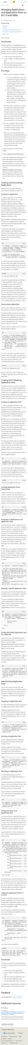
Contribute (3, 1038)
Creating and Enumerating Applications (11, 29)
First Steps (4, 28)
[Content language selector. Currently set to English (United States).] (8, 1029)
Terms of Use (19, 1040)
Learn (2, 5)
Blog (20, 1036)
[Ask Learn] (22, 5)
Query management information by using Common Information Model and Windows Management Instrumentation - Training (13, 1013)
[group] (14, 251)
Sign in (25, 2)
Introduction (5, 26)
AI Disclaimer (4, 1036)
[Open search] (21, 2)
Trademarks (3, 1043)
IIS (7, 5)
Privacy (9, 1038)
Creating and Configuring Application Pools (12, 31)
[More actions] (25, 5)
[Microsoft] (14, 2)
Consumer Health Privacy (7, 1040)
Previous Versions (13, 1036)
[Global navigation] (1, 2)
